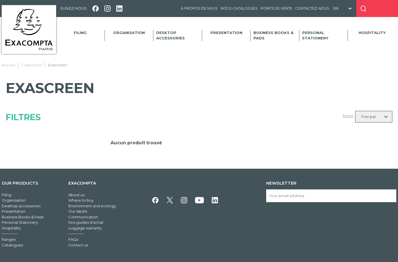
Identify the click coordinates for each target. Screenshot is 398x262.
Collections (31, 65)
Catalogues (12, 245)
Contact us (78, 245)
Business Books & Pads (273, 35)
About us (76, 195)
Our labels (77, 211)
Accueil (8, 65)
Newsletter (281, 183)
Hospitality (372, 32)
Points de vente (276, 8)
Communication (83, 217)
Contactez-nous (312, 8)
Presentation (226, 32)
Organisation (129, 32)
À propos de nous (199, 8)
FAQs (73, 239)
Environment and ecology (92, 206)
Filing (80, 32)
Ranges (9, 239)
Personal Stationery (315, 35)
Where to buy (81, 200)
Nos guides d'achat (85, 222)
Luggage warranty (85, 228)
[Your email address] (331, 195)
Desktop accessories (170, 35)
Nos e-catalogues (239, 8)
